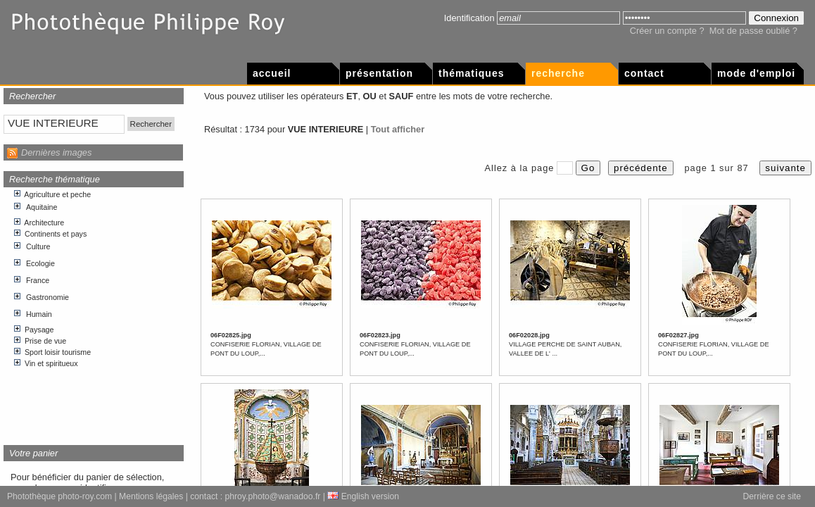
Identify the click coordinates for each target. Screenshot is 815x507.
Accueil (272, 73)
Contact (644, 73)
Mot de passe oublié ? (753, 30)
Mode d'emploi (756, 73)
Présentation (379, 73)
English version (363, 496)
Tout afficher (398, 129)
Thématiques (471, 73)
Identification (469, 18)
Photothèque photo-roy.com (59, 496)
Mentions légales (151, 496)
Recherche (558, 73)
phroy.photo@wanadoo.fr (273, 496)
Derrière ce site (772, 496)
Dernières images (56, 152)
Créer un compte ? (667, 30)
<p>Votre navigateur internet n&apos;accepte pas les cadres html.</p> (94, 310)
